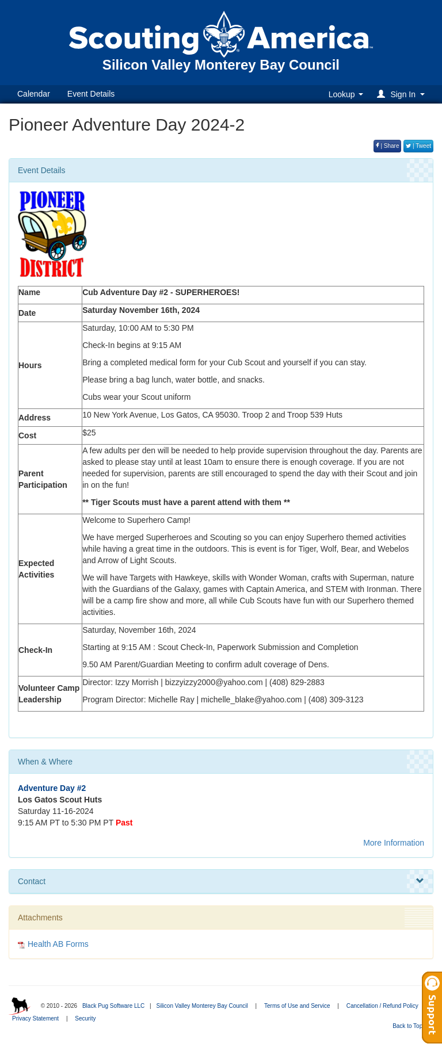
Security (85, 1018)
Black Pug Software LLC (113, 1006)
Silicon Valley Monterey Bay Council (201, 1006)
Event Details (91, 93)
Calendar (33, 93)
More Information (393, 842)
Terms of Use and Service (297, 1006)
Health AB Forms (58, 944)
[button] (402, 94)
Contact (221, 881)
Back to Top (411, 1026)
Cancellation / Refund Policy (382, 1006)
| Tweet (418, 146)
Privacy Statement (35, 1018)
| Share (387, 146)
